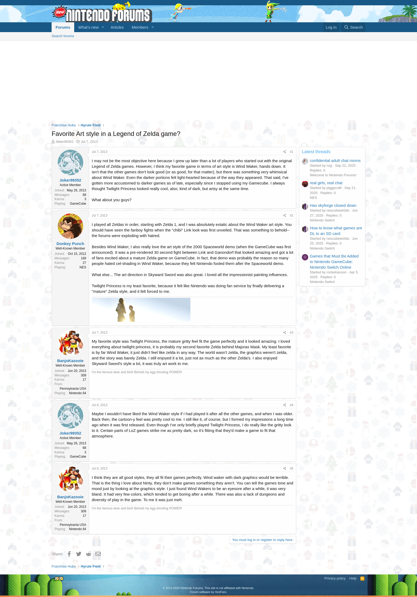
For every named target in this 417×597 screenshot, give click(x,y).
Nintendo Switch (322, 220)
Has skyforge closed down (333, 205)
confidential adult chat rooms (335, 160)
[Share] (284, 152)
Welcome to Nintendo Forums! (333, 175)
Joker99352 (65, 142)
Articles (117, 27)
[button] (103, 27)
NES (313, 198)
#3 (291, 332)
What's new (88, 27)
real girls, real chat (326, 183)
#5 (291, 468)
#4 (291, 405)
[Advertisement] (208, 80)
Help (353, 578)
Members (140, 27)
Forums (63, 27)
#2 (291, 215)
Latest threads (316, 151)
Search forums (63, 36)
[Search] (353, 27)
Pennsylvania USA (73, 388)
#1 (291, 152)
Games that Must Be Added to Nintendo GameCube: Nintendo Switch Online (334, 261)
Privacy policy (334, 578)
